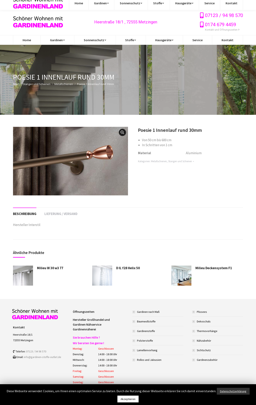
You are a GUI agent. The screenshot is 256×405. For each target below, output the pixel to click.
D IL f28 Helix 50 (128, 268)
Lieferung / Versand (60, 214)
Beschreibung (24, 214)
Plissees (202, 312)
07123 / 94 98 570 (224, 15)
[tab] (24, 211)
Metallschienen (63, 84)
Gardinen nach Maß (148, 312)
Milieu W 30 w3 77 (50, 268)
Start (16, 84)
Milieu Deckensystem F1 (213, 268)
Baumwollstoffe (146, 321)
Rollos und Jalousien (149, 360)
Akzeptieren (128, 399)
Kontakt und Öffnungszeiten (222, 29)
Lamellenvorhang (147, 350)
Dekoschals (204, 321)
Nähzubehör (204, 340)
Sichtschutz (204, 350)
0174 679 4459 (220, 24)
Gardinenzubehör (207, 360)
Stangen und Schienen (36, 84)
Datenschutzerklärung (233, 391)
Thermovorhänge (207, 331)
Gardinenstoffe (146, 331)
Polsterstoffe (145, 340)
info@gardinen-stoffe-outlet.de (37, 4)
